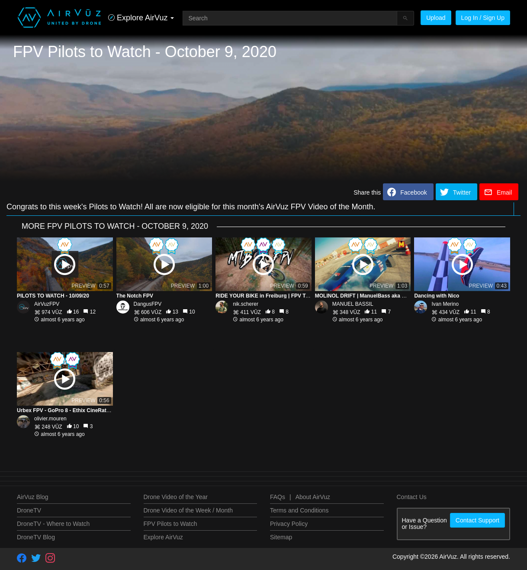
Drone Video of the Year (176, 496)
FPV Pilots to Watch (170, 523)
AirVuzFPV (46, 304)
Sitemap (281, 537)
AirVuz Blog (32, 496)
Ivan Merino (445, 304)
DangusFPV (148, 304)
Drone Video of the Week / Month (188, 510)
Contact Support (477, 520)
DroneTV (29, 510)
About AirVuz (313, 496)
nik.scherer (245, 304)
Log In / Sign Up (483, 17)
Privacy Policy (289, 523)
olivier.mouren (50, 419)
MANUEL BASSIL (352, 304)
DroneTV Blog (36, 537)
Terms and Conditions (299, 510)
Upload (435, 17)
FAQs (277, 496)
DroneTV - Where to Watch (53, 523)
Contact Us (412, 496)
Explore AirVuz (163, 537)
